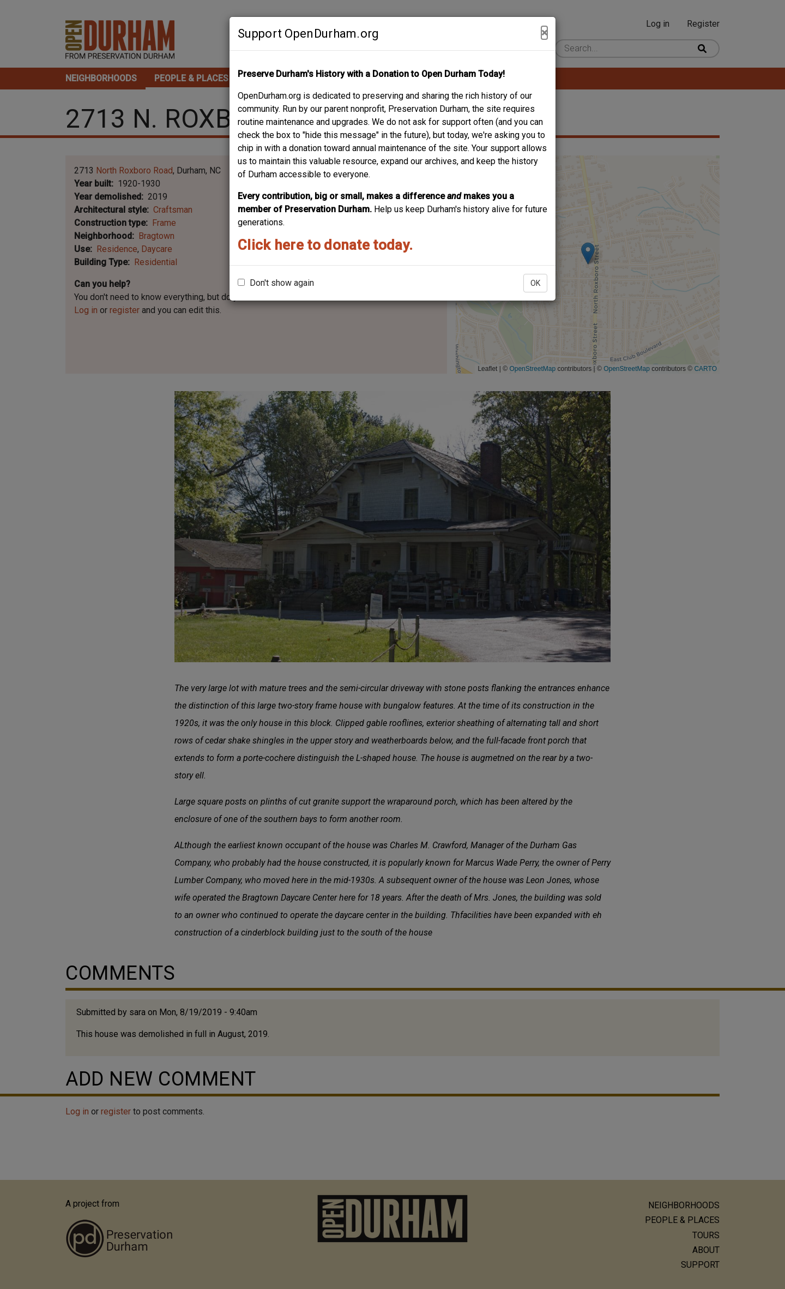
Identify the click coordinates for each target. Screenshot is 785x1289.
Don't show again (276, 283)
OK (535, 283)
